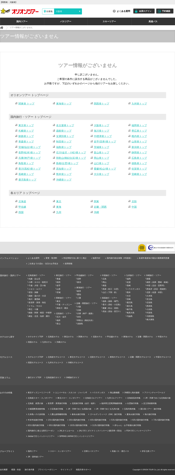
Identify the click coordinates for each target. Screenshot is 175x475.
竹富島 (149, 313)
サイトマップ (66, 469)
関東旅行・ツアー (63, 298)
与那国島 (150, 316)
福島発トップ (63, 147)
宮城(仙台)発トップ (29, 147)
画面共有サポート (83, 469)
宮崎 (129, 299)
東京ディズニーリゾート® (39, 392)
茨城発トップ (101, 147)
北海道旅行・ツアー (36, 275)
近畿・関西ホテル (145, 337)
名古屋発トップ (65, 125)
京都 (79, 310)
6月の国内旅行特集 (140, 420)
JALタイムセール (66, 431)
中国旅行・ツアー (109, 275)
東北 (58, 201)
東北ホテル (69, 337)
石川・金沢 (61, 317)
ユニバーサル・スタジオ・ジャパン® (71, 392)
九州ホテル (47, 342)
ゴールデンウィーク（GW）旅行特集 (106, 414)
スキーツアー (109, 21)
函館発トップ (63, 130)
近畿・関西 (100, 206)
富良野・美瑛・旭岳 (37, 302)
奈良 (79, 317)
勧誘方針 (96, 258)
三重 (79, 298)
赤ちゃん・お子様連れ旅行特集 (127, 425)
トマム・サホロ (35, 306)
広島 (104, 279)
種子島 (130, 309)
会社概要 (4, 469)
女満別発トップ (65, 136)
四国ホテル (32, 342)
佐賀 (129, 282)
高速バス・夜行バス (120, 451)
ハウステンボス (133, 289)
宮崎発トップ (139, 174)
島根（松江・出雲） (111, 289)
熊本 (129, 292)
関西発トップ (101, 103)
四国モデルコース (35, 362)
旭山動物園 (114, 392)
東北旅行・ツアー (63, 275)
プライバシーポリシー (47, 469)
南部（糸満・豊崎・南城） (158, 282)
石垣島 (149, 302)
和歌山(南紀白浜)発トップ (71, 158)
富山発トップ (101, 152)
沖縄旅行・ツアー (153, 275)
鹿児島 (130, 302)
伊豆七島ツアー (148, 451)
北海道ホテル (53, 337)
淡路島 (80, 324)
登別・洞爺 (33, 292)
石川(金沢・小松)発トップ (71, 152)
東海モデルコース (117, 357)
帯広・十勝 (33, 309)
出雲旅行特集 (133, 403)
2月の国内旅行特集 (56, 420)
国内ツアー (22, 21)
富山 (58, 324)
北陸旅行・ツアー (63, 313)
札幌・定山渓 (34, 279)
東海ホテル (128, 337)
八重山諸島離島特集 (58, 414)
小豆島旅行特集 (56, 409)
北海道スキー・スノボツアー (40, 398)
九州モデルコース (55, 362)
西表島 (149, 306)
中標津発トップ (103, 136)
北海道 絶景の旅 (35, 403)
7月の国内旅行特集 (161, 420)
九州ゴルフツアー (114, 398)
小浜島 (149, 309)
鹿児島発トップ (27, 179)
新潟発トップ (139, 147)
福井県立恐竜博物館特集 (111, 403)
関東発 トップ (26, 103)
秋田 (58, 282)
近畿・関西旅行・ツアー (86, 303)
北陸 (134, 201)
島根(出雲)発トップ (67, 163)
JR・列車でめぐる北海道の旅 (158, 398)
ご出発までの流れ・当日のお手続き (43, 264)
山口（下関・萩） (110, 292)
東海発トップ (63, 103)
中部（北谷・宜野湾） (156, 285)
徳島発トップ (139, 163)
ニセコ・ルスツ (35, 289)
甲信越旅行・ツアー (85, 275)
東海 (58, 206)
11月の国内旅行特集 (101, 425)
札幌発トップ (26, 130)
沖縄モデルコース (75, 362)
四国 (21, 212)
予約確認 (166, 11)
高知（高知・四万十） (112, 311)
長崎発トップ (26, 174)
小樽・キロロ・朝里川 (38, 282)
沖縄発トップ (63, 179)
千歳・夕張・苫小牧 (37, 285)
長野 (79, 279)
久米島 (149, 296)
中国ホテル (162, 337)
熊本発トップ (63, 174)
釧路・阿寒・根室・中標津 (40, 313)
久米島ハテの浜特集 (36, 414)
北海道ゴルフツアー (93, 398)
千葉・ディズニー (64, 304)
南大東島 (150, 319)
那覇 (148, 279)
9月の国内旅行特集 (57, 425)
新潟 (79, 282)
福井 (58, 320)
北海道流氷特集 (133, 398)
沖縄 (96, 212)
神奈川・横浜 (62, 308)
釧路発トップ (26, 136)
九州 (58, 212)
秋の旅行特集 (150, 414)
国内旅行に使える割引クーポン (41, 431)
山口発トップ (101, 163)
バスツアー (65, 21)
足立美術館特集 (150, 403)
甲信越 (22, 206)
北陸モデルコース (97, 357)
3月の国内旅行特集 (77, 420)
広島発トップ (139, 158)
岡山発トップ (101, 158)
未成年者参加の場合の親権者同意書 (154, 258)
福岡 (129, 279)
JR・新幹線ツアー (36, 457)
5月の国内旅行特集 (119, 420)
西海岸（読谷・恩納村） (157, 289)
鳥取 (104, 285)
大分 (129, 296)
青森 (58, 279)
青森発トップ (26, 141)
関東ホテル (83, 337)
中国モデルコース (163, 357)
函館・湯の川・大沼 (37, 296)
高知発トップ (63, 168)
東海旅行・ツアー (84, 287)
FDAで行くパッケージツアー (138, 431)
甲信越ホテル (113, 337)
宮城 (58, 292)
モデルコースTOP (35, 357)
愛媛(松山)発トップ (105, 168)
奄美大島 (130, 313)
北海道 (22, 201)
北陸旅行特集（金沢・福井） (84, 403)
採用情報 (68, 264)
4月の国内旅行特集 (98, 420)
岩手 (58, 285)
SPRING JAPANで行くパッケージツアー (76, 436)
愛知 (79, 294)
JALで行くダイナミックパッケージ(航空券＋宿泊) (100, 431)
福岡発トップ (139, 125)
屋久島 (130, 306)
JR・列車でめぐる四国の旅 (79, 409)
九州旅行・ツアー (133, 275)
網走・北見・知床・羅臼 (39, 316)
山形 (58, 289)
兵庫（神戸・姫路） (85, 313)
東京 (58, 301)
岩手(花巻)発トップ (105, 141)
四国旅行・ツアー (109, 298)
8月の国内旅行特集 (36, 425)
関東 (96, 201)
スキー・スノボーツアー (60, 451)
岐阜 (79, 291)
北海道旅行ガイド (53, 377)
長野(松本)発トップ (29, 152)
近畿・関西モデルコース (140, 357)
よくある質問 (123, 11)
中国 (134, 206)
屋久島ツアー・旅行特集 (150, 409)
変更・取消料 (51, 258)
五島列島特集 (130, 409)
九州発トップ (139, 103)
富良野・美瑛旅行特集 (57, 403)
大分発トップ (101, 174)
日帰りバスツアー (91, 451)
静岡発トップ (139, 152)
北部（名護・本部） (155, 292)
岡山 (104, 282)
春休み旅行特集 (78, 414)
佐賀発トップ (139, 168)
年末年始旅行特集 (35, 420)
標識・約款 (16, 469)
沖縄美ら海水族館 (132, 392)
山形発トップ (139, 141)
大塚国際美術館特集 (36, 409)
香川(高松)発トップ (29, 168)
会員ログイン (145, 11)
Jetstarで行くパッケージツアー (41, 436)
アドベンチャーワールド (154, 392)
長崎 (129, 285)
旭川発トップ (101, 130)
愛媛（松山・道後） (111, 308)
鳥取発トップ (26, 163)
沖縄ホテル (61, 342)
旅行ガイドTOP (34, 377)
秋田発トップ (63, 141)
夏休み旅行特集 (133, 414)
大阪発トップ (101, 125)
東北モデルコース (77, 357)
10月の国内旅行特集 (78, 425)
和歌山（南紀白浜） (85, 320)
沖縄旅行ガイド (72, 377)
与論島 (130, 316)
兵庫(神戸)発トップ (29, 158)
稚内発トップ (139, 136)
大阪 (79, 307)
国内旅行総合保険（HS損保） (119, 258)
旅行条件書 (29, 469)
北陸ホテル (97, 337)
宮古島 (149, 299)
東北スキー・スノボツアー (68, 398)
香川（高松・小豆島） (112, 304)
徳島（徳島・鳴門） (111, 301)
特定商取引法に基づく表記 (74, 258)
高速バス (153, 21)
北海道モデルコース (56, 357)
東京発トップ (26, 125)
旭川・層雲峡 (34, 299)
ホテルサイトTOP (35, 337)
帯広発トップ (139, 130)
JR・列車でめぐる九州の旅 (107, 409)
